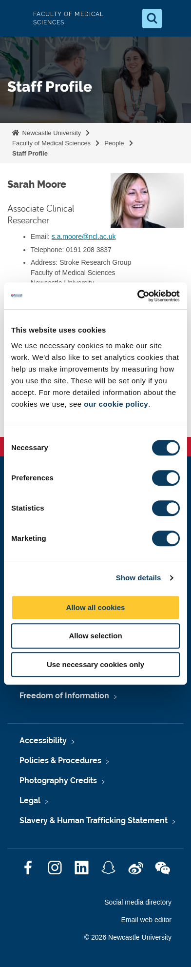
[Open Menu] (175, 18)
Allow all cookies (95, 607)
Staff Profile (30, 153)
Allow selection (95, 636)
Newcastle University (50, 133)
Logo (15, 18)
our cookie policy (116, 404)
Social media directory (138, 902)
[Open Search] (152, 18)
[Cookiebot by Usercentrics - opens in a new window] (137, 296)
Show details (138, 577)
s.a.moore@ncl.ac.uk (84, 236)
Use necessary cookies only (95, 664)
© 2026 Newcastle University (128, 937)
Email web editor (146, 920)
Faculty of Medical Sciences (51, 143)
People (114, 143)
